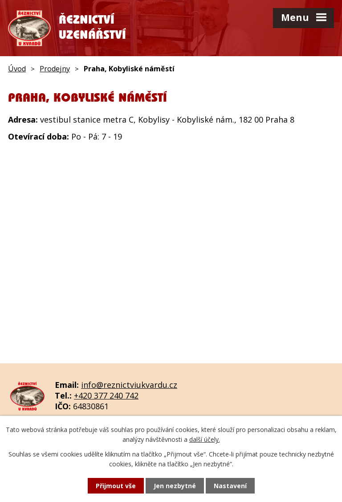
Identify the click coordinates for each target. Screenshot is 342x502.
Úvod (17, 69)
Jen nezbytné (175, 485)
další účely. (204, 439)
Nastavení (230, 485)
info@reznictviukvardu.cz (129, 384)
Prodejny (55, 69)
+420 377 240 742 (106, 395)
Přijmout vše (116, 485)
